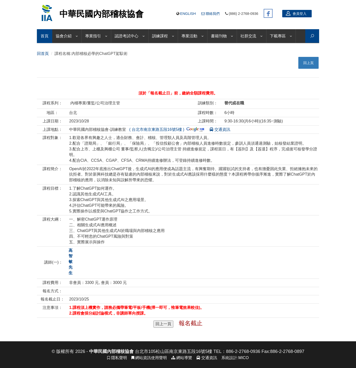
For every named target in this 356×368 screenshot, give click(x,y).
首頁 (45, 36)
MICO (243, 358)
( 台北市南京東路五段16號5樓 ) (165, 129)
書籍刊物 (219, 36)
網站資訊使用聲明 (149, 358)
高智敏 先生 (71, 261)
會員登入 (296, 13)
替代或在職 (234, 103)
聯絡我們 (210, 14)
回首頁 (43, 53)
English (188, 14)
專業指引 (93, 36)
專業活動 (189, 36)
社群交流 (248, 36)
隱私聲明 (117, 358)
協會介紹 (64, 36)
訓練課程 (160, 36)
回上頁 (308, 63)
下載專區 (278, 36)
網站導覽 (181, 358)
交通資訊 (217, 129)
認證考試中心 (126, 36)
